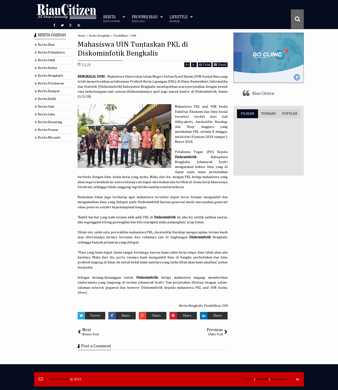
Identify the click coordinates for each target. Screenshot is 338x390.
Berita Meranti (49, 137)
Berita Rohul (47, 68)
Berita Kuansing (50, 122)
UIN (225, 305)
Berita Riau (46, 44)
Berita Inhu (46, 114)
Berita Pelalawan (51, 83)
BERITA (111, 19)
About (248, 379)
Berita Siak (46, 106)
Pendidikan (212, 305)
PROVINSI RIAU (145, 19)
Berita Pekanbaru (51, 52)
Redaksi (262, 379)
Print (204, 64)
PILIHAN (247, 113)
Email (220, 64)
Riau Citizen (263, 93)
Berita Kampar (49, 91)
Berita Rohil (47, 99)
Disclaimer (279, 379)
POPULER (289, 113)
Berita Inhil (46, 60)
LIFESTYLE (178, 19)
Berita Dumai (48, 130)
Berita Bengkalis (190, 305)
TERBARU (268, 113)
